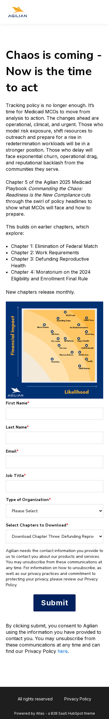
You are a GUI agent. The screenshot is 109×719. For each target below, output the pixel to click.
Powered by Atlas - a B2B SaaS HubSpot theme (54, 713)
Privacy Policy (77, 698)
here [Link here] (63, 651)
